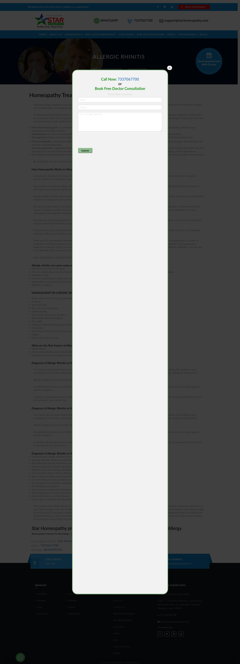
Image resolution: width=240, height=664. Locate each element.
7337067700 (128, 79)
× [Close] (169, 68)
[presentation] (101, 140)
